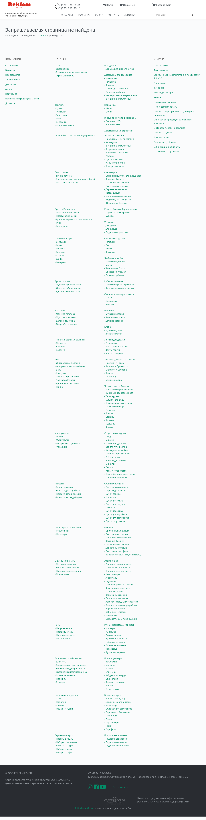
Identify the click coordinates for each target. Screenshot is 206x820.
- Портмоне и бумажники (117, 712)
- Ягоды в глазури (64, 745)
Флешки (108, 527)
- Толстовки (61, 115)
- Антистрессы (111, 689)
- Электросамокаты (114, 166)
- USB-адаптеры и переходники (120, 618)
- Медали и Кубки (64, 708)
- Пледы (108, 436)
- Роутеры (109, 155)
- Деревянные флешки (116, 189)
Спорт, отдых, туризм (115, 433)
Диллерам (10, 84)
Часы (57, 624)
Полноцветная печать (165, 106)
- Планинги (60, 678)
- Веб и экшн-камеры (115, 611)
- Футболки (60, 111)
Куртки (108, 326)
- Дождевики (110, 343)
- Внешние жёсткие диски (117, 571)
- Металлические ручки (67, 212)
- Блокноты (60, 661)
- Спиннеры (110, 671)
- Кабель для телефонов (116, 88)
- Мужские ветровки (114, 313)
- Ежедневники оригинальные (70, 665)
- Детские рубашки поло (67, 291)
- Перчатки (60, 343)
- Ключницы (110, 715)
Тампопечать (161, 70)
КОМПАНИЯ (84, 14)
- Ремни (108, 719)
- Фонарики (61, 446)
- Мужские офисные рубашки (119, 284)
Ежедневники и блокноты (68, 658)
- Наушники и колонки (116, 152)
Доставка (10, 103)
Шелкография (161, 65)
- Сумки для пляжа (113, 500)
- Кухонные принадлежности (119, 392)
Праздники (110, 65)
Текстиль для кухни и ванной (119, 359)
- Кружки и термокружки (117, 212)
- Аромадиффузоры (65, 379)
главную (42, 35)
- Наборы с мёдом (64, 738)
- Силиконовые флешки (116, 182)
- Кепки (58, 245)
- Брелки (108, 685)
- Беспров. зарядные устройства (121, 605)
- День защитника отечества (119, 68)
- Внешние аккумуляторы (117, 98)
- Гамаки (108, 467)
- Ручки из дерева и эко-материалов (73, 219)
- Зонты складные (113, 353)
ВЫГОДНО (129, 14)
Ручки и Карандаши (65, 209)
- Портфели (110, 729)
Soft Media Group (84, 808)
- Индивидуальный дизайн (118, 199)
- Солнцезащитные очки (117, 453)
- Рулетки (59, 436)
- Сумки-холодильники (116, 487)
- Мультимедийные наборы (118, 584)
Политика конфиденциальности (22, 98)
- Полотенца (110, 376)
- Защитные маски (64, 125)
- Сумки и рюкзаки (113, 159)
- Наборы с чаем (63, 749)
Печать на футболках (165, 142)
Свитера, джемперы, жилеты (119, 294)
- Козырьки (60, 262)
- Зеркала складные (114, 682)
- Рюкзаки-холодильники (68, 493)
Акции (8, 89)
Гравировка (160, 83)
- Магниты (109, 665)
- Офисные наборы (64, 75)
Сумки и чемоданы (114, 483)
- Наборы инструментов (67, 443)
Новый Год (110, 104)
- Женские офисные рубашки (119, 288)
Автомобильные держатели (118, 130)
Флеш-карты (110, 172)
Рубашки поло (62, 281)
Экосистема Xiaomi (114, 135)
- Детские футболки (114, 275)
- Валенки (60, 349)
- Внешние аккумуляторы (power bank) (75, 179)
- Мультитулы (62, 439)
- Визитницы (110, 705)
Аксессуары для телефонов (118, 74)
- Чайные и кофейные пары (118, 389)
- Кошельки (110, 497)
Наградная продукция (66, 695)
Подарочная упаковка (115, 735)
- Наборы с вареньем (66, 742)
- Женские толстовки (65, 313)
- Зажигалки (110, 661)
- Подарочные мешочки (116, 745)
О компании (11, 65)
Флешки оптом (161, 137)
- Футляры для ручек (114, 652)
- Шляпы (59, 255)
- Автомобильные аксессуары (119, 474)
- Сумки (59, 108)
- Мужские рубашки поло (68, 284)
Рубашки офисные (113, 281)
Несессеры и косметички (68, 527)
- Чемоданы (110, 507)
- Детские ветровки (114, 320)
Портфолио (11, 93)
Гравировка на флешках (166, 151)
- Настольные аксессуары (68, 571)
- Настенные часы (64, 631)
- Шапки (59, 258)
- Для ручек (110, 225)
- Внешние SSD (112, 124)
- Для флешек (111, 228)
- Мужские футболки (114, 261)
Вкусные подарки (64, 735)
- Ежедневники (62, 68)
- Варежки (60, 346)
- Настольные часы (65, 635)
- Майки (108, 264)
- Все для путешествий (116, 446)
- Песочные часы (63, 638)
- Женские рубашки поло (67, 288)
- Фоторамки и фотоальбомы (70, 366)
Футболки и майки (113, 258)
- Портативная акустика (67, 182)
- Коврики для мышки (115, 594)
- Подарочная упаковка (116, 232)
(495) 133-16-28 (69, 4)
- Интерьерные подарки (67, 362)
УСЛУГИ (99, 14)
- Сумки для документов (116, 517)
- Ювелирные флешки (115, 203)
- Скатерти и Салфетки (116, 369)
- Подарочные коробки (116, 738)
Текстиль (59, 104)
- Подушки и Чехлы (114, 362)
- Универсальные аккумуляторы (121, 95)
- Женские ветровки (114, 317)
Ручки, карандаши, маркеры (119, 624)
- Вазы (58, 369)
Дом (57, 359)
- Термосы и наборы (114, 406)
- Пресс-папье (62, 574)
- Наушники (110, 81)
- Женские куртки (113, 333)
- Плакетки (60, 701)
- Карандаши (61, 226)
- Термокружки (112, 396)
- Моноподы (110, 78)
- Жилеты (109, 304)
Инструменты (62, 433)
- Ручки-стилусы (112, 635)
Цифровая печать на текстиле (169, 127)
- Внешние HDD (112, 121)
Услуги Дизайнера (163, 92)
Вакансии (10, 70)
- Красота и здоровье (115, 443)
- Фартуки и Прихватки (116, 366)
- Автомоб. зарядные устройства (121, 601)
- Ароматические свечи (67, 383)
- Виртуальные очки (114, 608)
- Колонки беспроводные (117, 567)
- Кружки (108, 427)
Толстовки (60, 310)
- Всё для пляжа (112, 457)
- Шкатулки (60, 373)
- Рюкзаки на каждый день (68, 497)
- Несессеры (61, 534)
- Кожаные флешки (114, 179)
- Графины (109, 410)
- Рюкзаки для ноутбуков (67, 490)
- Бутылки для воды (114, 399)
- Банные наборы (113, 379)
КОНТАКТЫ (113, 14)
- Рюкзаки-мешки (64, 487)
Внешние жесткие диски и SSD (120, 117)
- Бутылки (109, 215)
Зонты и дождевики (114, 339)
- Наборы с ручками (114, 642)
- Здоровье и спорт (114, 149)
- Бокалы (108, 413)
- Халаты (108, 373)
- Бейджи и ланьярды (115, 675)
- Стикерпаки (111, 678)
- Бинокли (109, 463)
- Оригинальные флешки (117, 530)
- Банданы (60, 252)
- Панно (59, 386)
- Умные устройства (114, 92)
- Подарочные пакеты (115, 742)
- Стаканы (109, 416)
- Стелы (58, 698)
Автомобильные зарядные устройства (75, 135)
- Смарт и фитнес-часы (116, 598)
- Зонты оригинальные (116, 346)
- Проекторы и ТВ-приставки (119, 138)
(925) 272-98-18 (69, 8)
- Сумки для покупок (114, 504)
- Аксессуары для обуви (116, 450)
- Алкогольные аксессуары (118, 403)
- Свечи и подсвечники (67, 376)
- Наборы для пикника (115, 460)
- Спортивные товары (115, 477)
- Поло (58, 118)
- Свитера (109, 297)
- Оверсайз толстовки (66, 324)
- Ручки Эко (110, 631)
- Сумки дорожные (113, 510)
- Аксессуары (111, 142)
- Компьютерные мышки (117, 588)
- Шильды (60, 705)
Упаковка (109, 222)
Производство (12, 74)
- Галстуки (109, 241)
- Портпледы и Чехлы (115, 490)
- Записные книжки (65, 675)
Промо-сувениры (113, 658)
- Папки (108, 725)
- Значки (108, 668)
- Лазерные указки (113, 591)
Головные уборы (63, 238)
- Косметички (62, 530)
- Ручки (58, 222)
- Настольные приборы (67, 567)
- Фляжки (109, 420)
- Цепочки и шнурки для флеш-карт (122, 175)
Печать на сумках (163, 132)
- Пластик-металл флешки (117, 551)
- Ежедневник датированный (70, 668)
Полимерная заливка (165, 102)
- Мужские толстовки (65, 317)
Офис (57, 65)
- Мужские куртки (113, 330)
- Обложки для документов (118, 708)
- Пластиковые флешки (116, 186)
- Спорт (108, 111)
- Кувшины (109, 423)
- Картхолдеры (111, 722)
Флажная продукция (114, 238)
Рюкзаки (59, 483)
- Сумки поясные (113, 493)
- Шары (108, 108)
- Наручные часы (63, 628)
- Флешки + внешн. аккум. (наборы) (122, 554)
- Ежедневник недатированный (71, 671)
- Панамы (60, 248)
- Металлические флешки (117, 196)
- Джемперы (110, 301)
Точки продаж (12, 79)
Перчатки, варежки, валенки (70, 339)
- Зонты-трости (112, 349)
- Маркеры (109, 628)
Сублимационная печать (167, 146)
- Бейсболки (61, 121)
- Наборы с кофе (63, 752)
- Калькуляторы (112, 574)
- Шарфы (108, 248)
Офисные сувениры (65, 560)
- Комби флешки (112, 192)
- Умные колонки (63, 175)
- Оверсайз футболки (115, 271)
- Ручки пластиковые (115, 645)
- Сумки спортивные (114, 521)
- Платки (108, 245)
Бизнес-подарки (112, 695)
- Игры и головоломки (115, 470)
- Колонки (109, 85)
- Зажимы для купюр (114, 698)
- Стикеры (60, 682)
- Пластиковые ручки (66, 215)
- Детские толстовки (65, 320)
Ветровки (109, 310)
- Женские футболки (114, 268)
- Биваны (109, 439)
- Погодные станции (65, 564)
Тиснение (159, 87)
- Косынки (109, 252)
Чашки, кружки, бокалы (116, 386)
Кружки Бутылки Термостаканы (120, 209)
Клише (157, 97)
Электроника (61, 172)
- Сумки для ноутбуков (115, 514)
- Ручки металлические (116, 638)
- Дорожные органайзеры (117, 701)
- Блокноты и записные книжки (71, 72)
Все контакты (120, 787)
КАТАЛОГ (67, 14)
